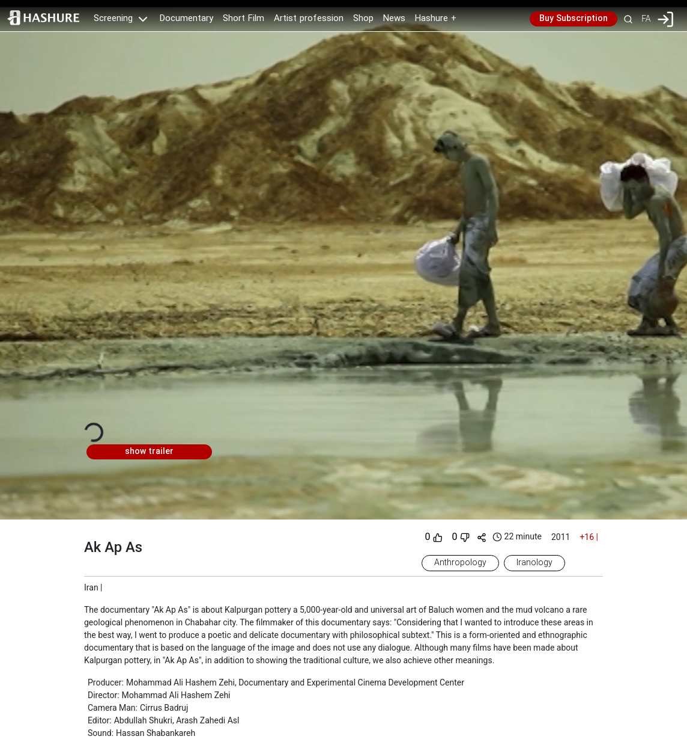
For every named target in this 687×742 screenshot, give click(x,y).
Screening (122, 18)
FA (645, 18)
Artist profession (309, 18)
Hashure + (435, 18)
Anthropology (460, 562)
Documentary (186, 18)
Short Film (243, 18)
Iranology (534, 562)
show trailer (149, 451)
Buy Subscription (573, 18)
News (394, 18)
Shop (363, 18)
